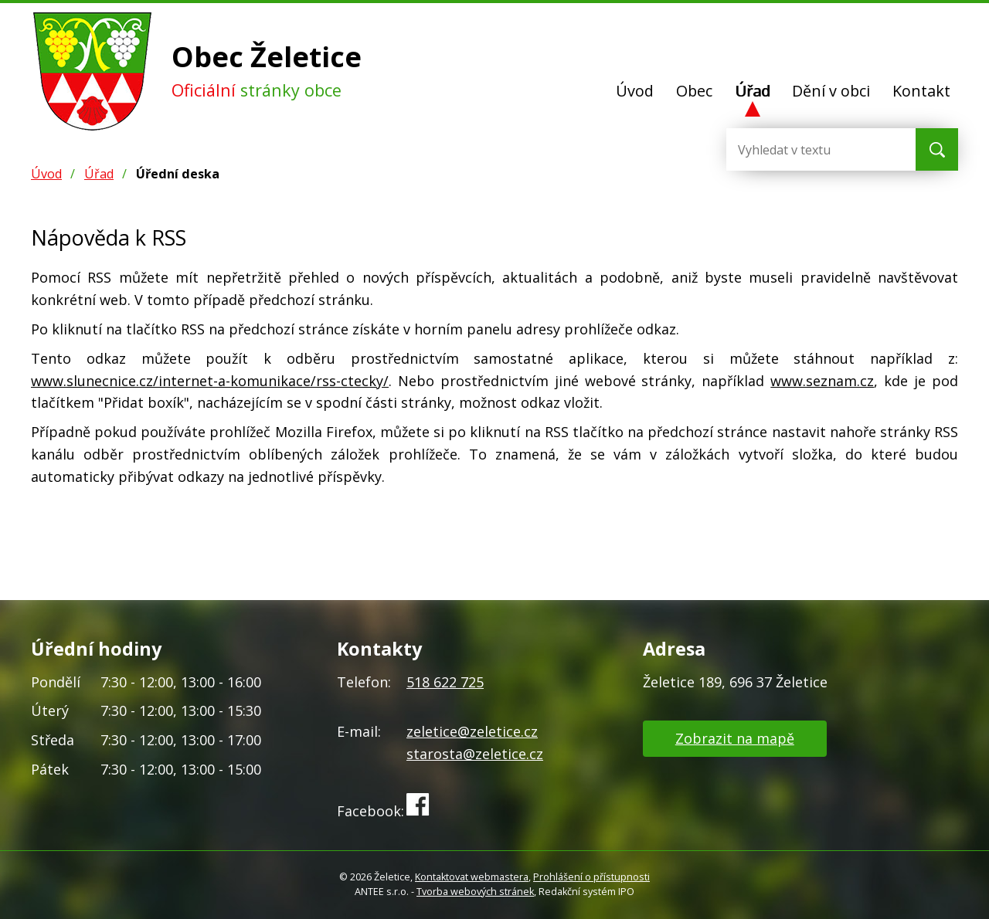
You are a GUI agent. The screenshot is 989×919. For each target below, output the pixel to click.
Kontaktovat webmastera (471, 876)
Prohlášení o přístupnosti (591, 876)
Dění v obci (831, 90)
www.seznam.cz (822, 380)
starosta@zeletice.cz (474, 753)
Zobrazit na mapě (734, 738)
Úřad (752, 90)
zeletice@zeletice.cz (472, 731)
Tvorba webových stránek (475, 891)
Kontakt (921, 90)
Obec (694, 90)
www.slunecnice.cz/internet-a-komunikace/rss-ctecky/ (210, 380)
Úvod (635, 90)
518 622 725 (445, 682)
